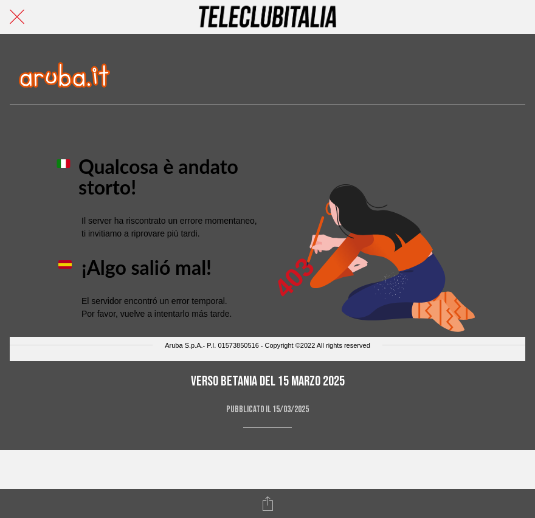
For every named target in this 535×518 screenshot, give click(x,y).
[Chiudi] (17, 17)
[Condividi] (267, 503)
